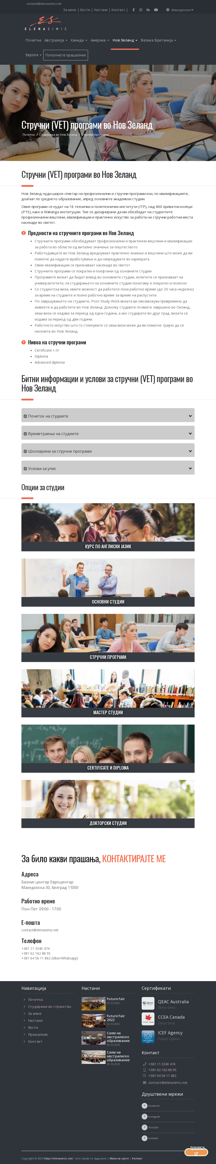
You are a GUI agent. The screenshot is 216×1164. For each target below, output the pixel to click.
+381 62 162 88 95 (36, 953)
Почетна (33, 40)
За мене (34, 1013)
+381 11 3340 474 (35, 948)
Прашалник (38, 1034)
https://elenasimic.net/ (58, 1158)
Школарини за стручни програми (60, 451)
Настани (35, 1020)
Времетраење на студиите (53, 433)
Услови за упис (42, 468)
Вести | (87, 9)
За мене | (71, 9)
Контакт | (119, 9)
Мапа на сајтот (119, 1158)
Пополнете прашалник (65, 54)
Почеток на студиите (48, 416)
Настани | (102, 9)
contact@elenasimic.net (43, 3)
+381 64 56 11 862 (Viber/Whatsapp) (49, 958)
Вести (33, 1027)
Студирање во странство (49, 1006)
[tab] (108, 415)
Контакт (35, 1041)
